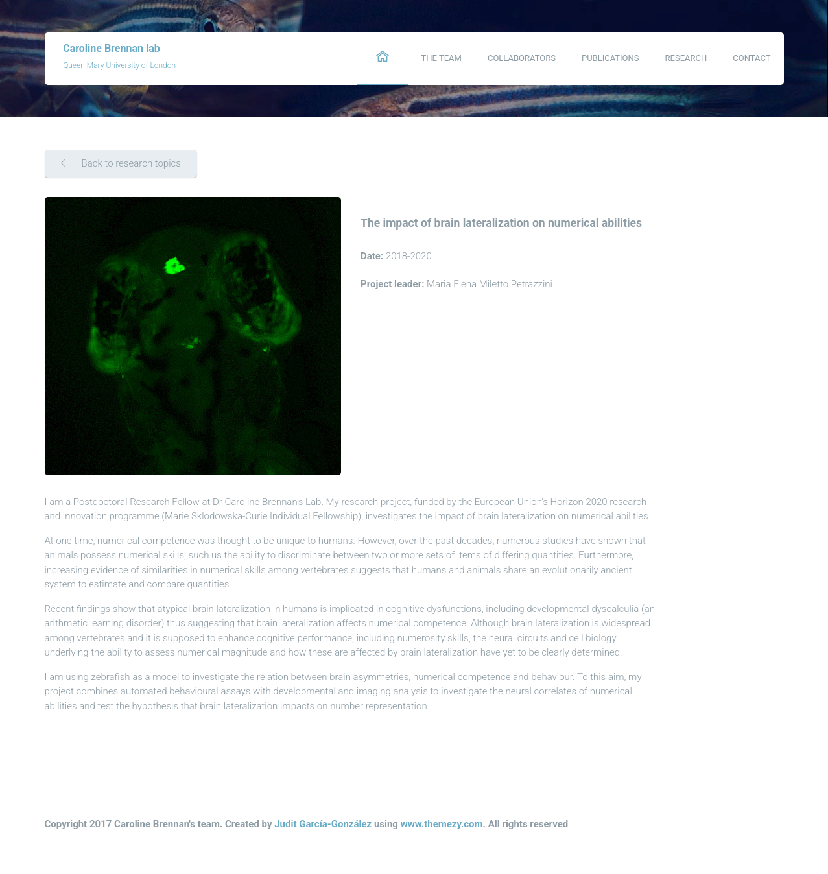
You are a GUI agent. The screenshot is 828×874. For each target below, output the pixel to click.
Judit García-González (323, 824)
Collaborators (522, 58)
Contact (751, 58)
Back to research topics (121, 163)
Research (686, 58)
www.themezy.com (442, 824)
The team (441, 58)
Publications (610, 58)
